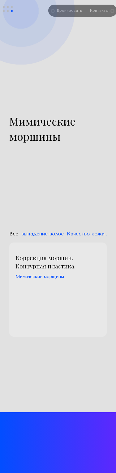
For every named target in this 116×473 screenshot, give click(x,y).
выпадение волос (42, 234)
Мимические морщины (39, 276)
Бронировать (71, 10)
